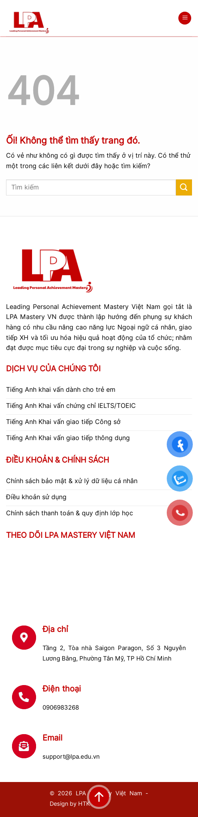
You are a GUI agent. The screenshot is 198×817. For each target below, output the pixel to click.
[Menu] (184, 18)
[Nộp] (184, 187)
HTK (84, 803)
